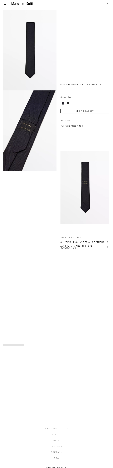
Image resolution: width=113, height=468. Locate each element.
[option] (62, 102)
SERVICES (56, 446)
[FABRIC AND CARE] (84, 237)
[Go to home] (22, 3)
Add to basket (85, 111)
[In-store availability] (84, 247)
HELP (56, 440)
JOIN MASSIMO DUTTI (56, 429)
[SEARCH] (108, 3)
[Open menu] (4, 3)
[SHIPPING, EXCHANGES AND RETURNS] (84, 242)
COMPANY (56, 452)
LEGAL (56, 458)
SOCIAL (56, 435)
